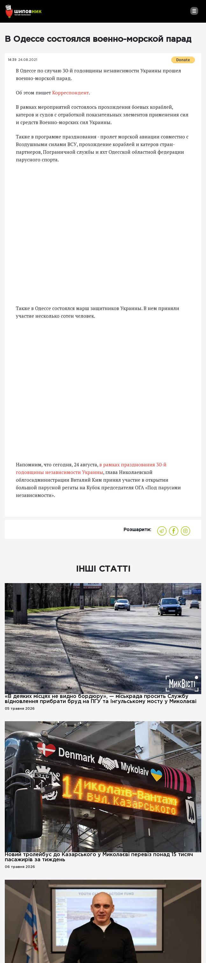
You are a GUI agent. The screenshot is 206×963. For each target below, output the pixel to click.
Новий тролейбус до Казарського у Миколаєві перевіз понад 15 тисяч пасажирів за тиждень (99, 857)
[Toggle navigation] (194, 11)
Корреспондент (70, 92)
